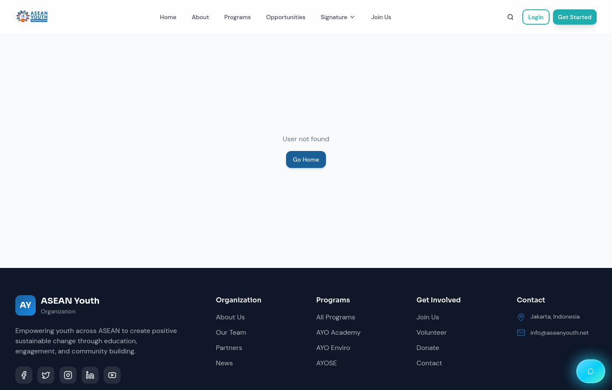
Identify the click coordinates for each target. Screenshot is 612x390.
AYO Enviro (333, 347)
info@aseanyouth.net (559, 332)
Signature (338, 17)
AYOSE (326, 363)
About (200, 17)
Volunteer (431, 332)
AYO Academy (338, 332)
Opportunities (285, 17)
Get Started (575, 17)
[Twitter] (45, 375)
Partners (229, 347)
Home (168, 17)
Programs (237, 17)
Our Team (231, 332)
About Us (230, 317)
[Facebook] (23, 375)
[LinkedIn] (90, 375)
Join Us (381, 17)
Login (536, 17)
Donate (427, 347)
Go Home (306, 159)
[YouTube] (112, 375)
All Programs (335, 317)
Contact (429, 363)
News (224, 363)
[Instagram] (68, 375)
